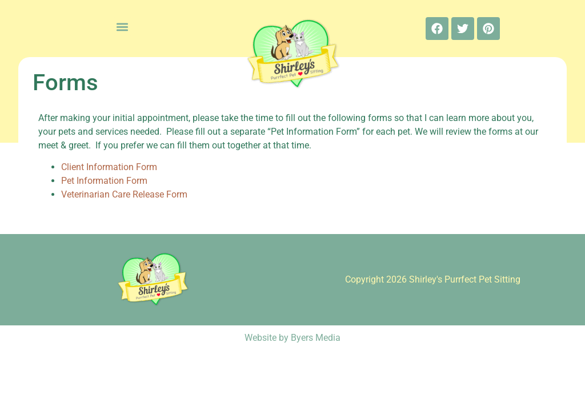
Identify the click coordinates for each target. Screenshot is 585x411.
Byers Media (315, 337)
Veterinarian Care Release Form (124, 194)
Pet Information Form (104, 180)
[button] (122, 26)
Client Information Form (109, 167)
